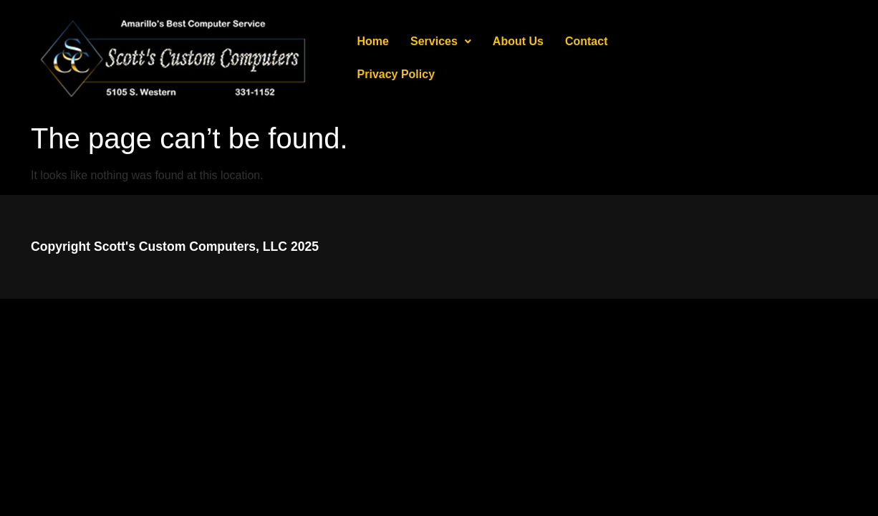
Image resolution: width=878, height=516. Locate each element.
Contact (586, 58)
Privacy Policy (668, 58)
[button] (441, 58)
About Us (518, 58)
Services (440, 58)
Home (373, 58)
